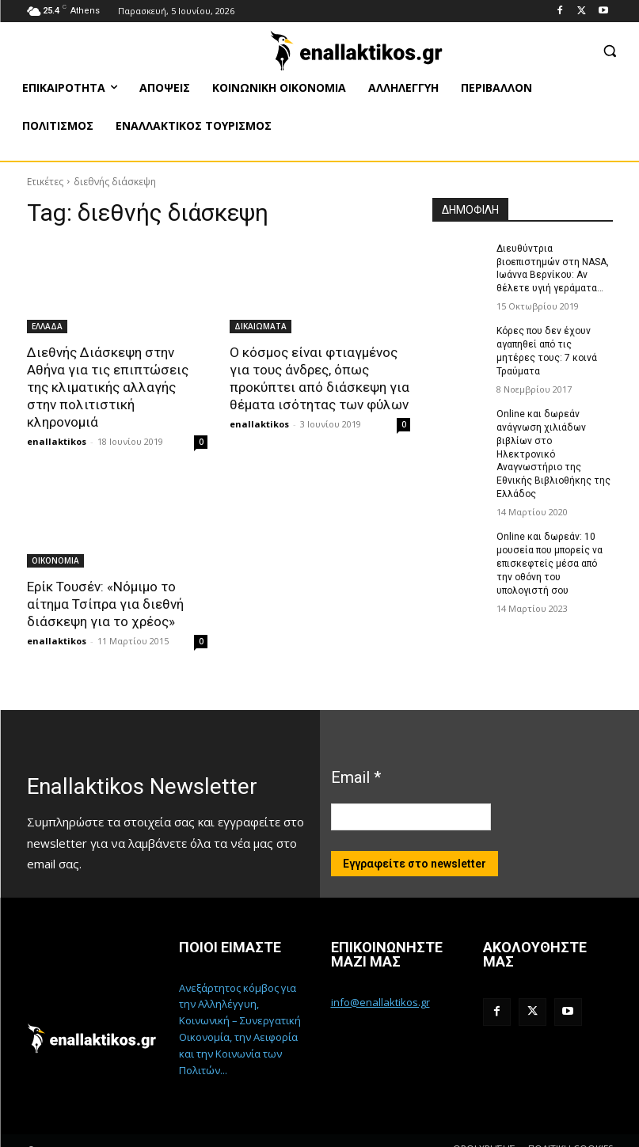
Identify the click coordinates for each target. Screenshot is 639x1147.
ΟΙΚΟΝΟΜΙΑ (55, 543)
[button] (609, 50)
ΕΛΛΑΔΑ (47, 326)
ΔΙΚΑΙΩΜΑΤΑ (260, 326)
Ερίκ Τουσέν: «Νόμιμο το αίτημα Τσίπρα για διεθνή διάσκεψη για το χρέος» (105, 586)
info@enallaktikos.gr (380, 985)
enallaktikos (56, 424)
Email (356, 759)
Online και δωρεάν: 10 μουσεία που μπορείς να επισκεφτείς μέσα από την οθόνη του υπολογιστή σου (549, 562)
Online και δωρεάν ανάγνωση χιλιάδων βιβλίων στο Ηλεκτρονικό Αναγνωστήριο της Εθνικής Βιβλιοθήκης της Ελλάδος (553, 453)
